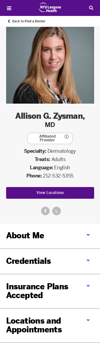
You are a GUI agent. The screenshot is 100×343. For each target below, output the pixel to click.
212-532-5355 (58, 176)
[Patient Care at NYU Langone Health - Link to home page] (50, 7)
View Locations (50, 192)
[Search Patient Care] (91, 8)
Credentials (28, 261)
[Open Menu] (9, 8)
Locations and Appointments (34, 325)
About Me (25, 235)
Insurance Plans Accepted (37, 291)
